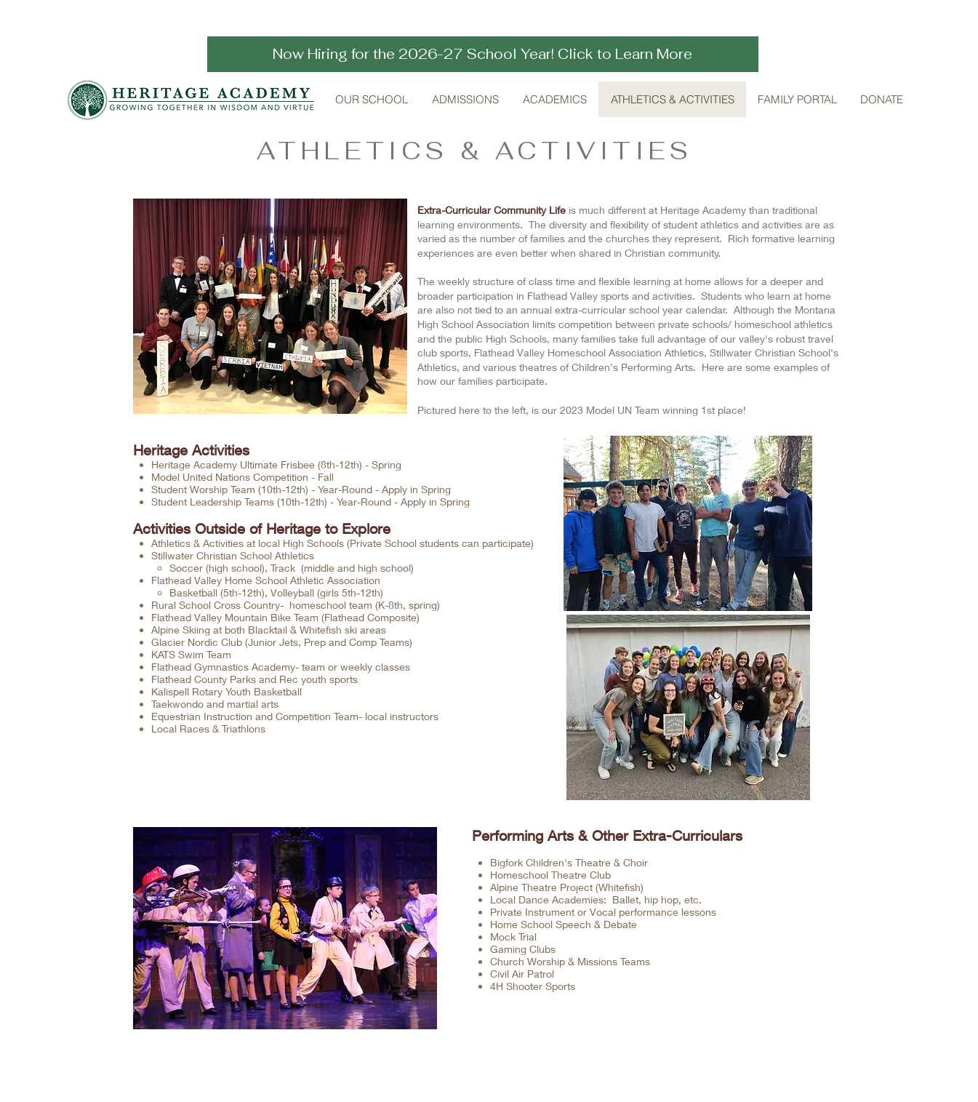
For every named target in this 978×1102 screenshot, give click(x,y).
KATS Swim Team (191, 654)
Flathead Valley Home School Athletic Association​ (265, 580)
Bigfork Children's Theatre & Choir (569, 862)
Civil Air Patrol (522, 973)
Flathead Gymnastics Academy (223, 666)
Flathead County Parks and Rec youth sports (256, 679)
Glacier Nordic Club (196, 642)
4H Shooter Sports (532, 986)
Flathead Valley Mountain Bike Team (234, 617)
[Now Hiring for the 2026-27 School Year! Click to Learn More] (482, 54)
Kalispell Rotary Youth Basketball (226, 691)
